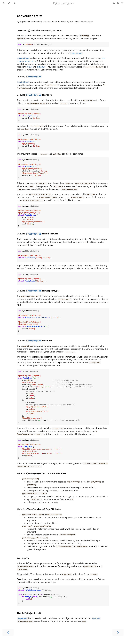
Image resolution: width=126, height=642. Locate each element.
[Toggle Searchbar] (14, 3)
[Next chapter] (118, 632)
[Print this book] (114, 3)
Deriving (21, 76)
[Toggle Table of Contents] (3, 3)
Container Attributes (41, 473)
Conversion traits (29, 16)
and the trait (39, 30)
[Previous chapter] (8, 632)
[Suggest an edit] (122, 3)
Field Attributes (39, 509)
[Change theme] (9, 3)
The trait (29, 613)
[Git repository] (118, 3)
